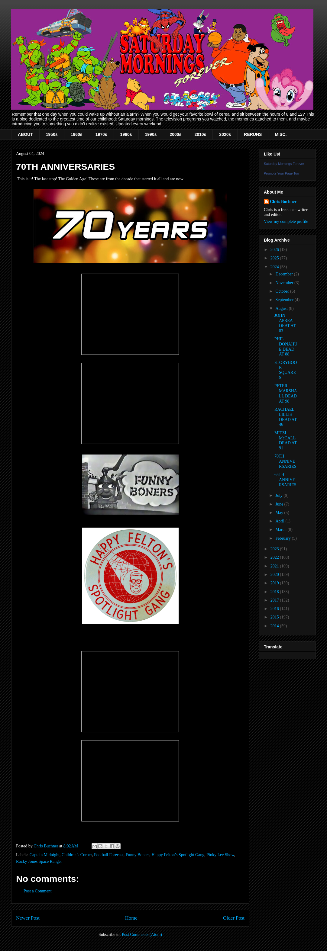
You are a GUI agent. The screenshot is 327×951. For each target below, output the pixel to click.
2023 (275, 549)
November (284, 283)
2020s (225, 134)
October (282, 291)
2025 (275, 258)
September (284, 299)
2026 (275, 249)
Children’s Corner (77, 855)
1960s (77, 134)
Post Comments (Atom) (142, 934)
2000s (175, 134)
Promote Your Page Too (281, 173)
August (282, 308)
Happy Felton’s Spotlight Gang (178, 855)
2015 (275, 617)
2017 (275, 600)
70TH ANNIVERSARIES (285, 461)
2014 (275, 626)
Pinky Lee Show (220, 855)
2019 (275, 583)
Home (131, 918)
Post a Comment (38, 891)
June (279, 504)
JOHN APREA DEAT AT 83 (285, 323)
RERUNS (253, 134)
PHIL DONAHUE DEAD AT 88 (285, 346)
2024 (275, 267)
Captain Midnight (45, 855)
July (279, 495)
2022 (275, 557)
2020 (275, 574)
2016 (275, 608)
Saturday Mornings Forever (284, 163)
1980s (126, 134)
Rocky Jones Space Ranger (39, 861)
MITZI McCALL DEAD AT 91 (285, 440)
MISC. (281, 134)
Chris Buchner (283, 201)
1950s (52, 134)
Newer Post (28, 918)
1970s (101, 134)
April (280, 521)
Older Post (233, 918)
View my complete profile (286, 221)
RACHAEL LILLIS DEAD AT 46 (285, 417)
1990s (151, 134)
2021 (275, 566)
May (279, 512)
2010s (200, 134)
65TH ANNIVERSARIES (285, 479)
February (283, 538)
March (281, 529)
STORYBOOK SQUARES (285, 370)
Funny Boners (138, 855)
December (284, 274)
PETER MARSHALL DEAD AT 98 (285, 393)
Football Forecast (109, 855)
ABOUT (25, 134)
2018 (275, 592)
